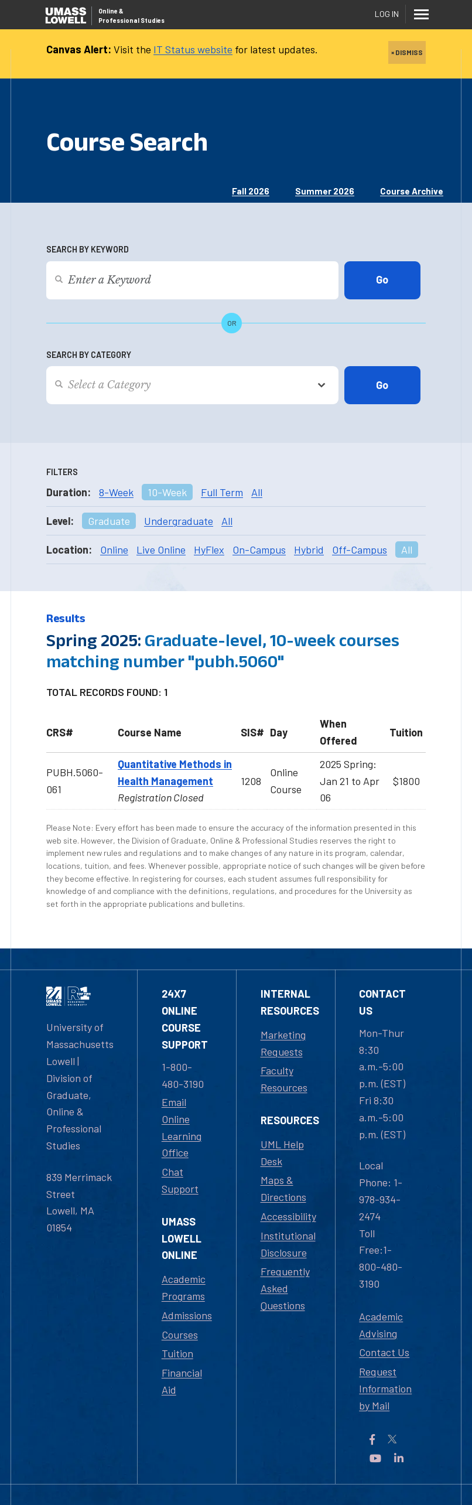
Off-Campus (359, 549)
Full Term (222, 492)
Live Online (161, 549)
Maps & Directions (283, 1188)
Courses (180, 1334)
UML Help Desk (282, 1153)
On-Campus (259, 549)
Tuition (177, 1353)
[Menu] (421, 14)
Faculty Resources (284, 1079)
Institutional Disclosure (288, 1244)
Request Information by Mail (385, 1388)
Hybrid (309, 549)
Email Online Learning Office (181, 1127)
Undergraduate (178, 520)
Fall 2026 (250, 191)
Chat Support (180, 1180)
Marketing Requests (283, 1043)
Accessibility (288, 1216)
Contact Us (384, 1352)
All (256, 492)
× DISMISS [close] (407, 52)
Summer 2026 (324, 191)
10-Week (167, 492)
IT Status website (192, 49)
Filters (62, 472)
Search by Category (88, 355)
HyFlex (209, 549)
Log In (387, 14)
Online (114, 549)
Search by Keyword (87, 249)
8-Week (116, 492)
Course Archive (411, 191)
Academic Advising (381, 1325)
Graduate (109, 520)
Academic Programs (184, 1287)
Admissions (187, 1315)
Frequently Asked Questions (285, 1288)
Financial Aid (182, 1381)
